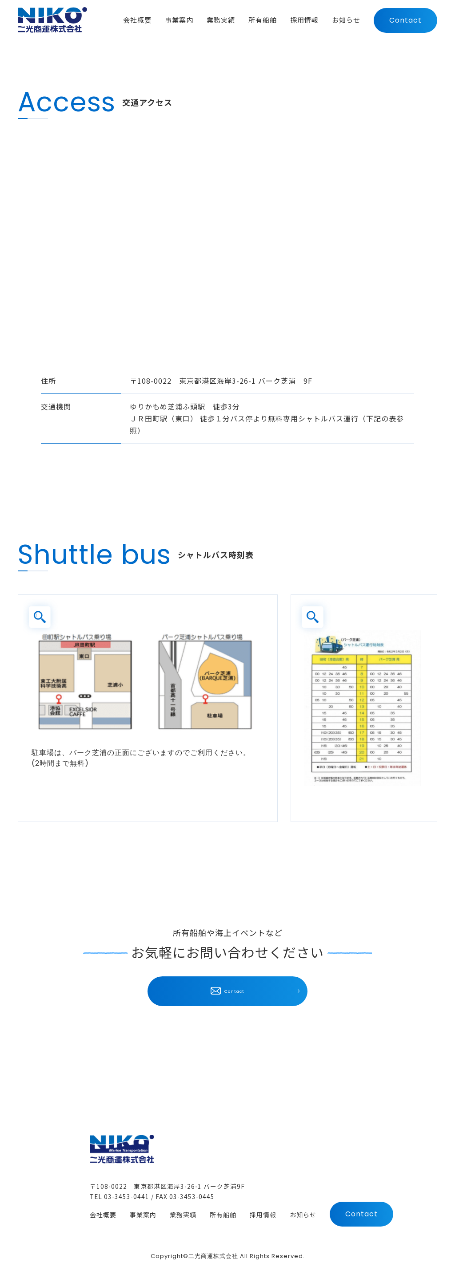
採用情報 (263, 1215)
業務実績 (183, 1215)
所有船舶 (223, 1215)
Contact (405, 21)
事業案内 (143, 1215)
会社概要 (103, 1215)
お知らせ (303, 1215)
